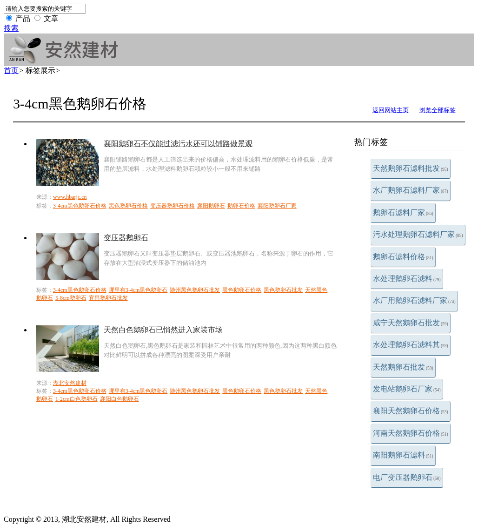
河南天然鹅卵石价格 (410, 433)
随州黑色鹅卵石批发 (195, 290)
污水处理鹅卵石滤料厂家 (418, 234)
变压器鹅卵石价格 (172, 205)
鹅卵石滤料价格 (403, 257)
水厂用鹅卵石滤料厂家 (414, 300)
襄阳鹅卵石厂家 (277, 205)
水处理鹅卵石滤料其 (410, 345)
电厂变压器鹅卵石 (407, 477)
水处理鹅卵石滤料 (407, 279)
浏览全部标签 (437, 110)
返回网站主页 (390, 110)
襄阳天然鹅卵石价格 (410, 411)
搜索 (11, 28)
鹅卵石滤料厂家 (403, 212)
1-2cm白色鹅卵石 (76, 399)
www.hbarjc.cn (70, 197)
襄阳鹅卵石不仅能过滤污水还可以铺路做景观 (178, 144)
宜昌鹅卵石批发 (108, 298)
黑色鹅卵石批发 (283, 290)
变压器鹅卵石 (126, 238)
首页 (11, 70)
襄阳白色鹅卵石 (119, 399)
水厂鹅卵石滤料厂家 (410, 190)
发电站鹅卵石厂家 (407, 389)
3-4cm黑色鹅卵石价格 (79, 205)
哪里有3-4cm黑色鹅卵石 (138, 290)
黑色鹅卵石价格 (128, 205)
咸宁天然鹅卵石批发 (410, 323)
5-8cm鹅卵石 (70, 298)
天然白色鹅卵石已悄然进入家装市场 (163, 330)
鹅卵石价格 (241, 205)
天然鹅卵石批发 (403, 367)
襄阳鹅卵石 (211, 205)
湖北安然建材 (69, 383)
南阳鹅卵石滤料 (403, 455)
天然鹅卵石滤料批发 (410, 168)
